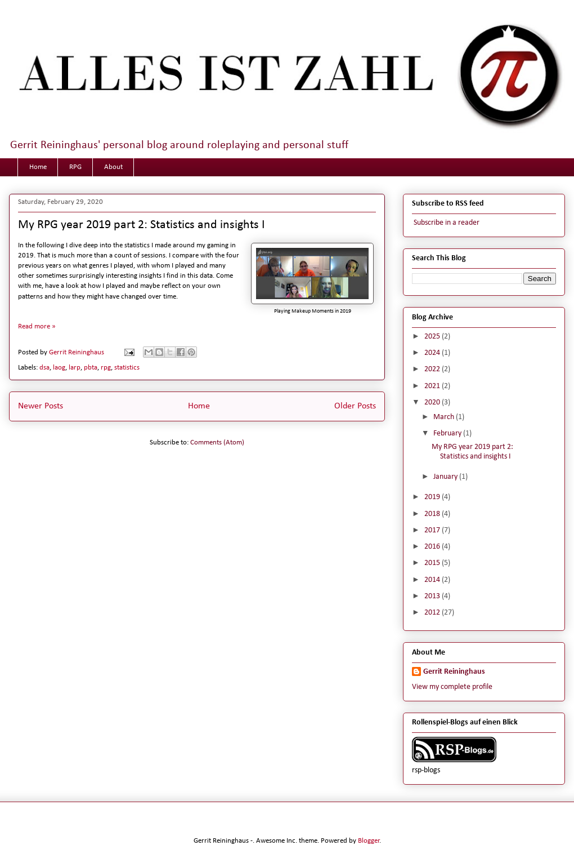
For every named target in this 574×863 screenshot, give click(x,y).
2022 (433, 369)
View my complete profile (452, 687)
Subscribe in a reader (445, 223)
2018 (433, 514)
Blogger (369, 840)
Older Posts (355, 406)
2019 (433, 497)
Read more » (37, 326)
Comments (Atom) (217, 442)
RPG (75, 167)
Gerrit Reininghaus (454, 672)
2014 (433, 580)
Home (38, 167)
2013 (433, 596)
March (444, 417)
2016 (433, 546)
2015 (433, 563)
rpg (106, 367)
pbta (90, 367)
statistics (127, 367)
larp (74, 367)
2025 (433, 336)
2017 (433, 530)
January (446, 477)
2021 (433, 386)
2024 (433, 353)
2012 (433, 612)
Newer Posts (40, 406)
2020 (433, 402)
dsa (44, 367)
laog (59, 367)
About (113, 167)
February (448, 433)
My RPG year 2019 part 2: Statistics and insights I (141, 225)
